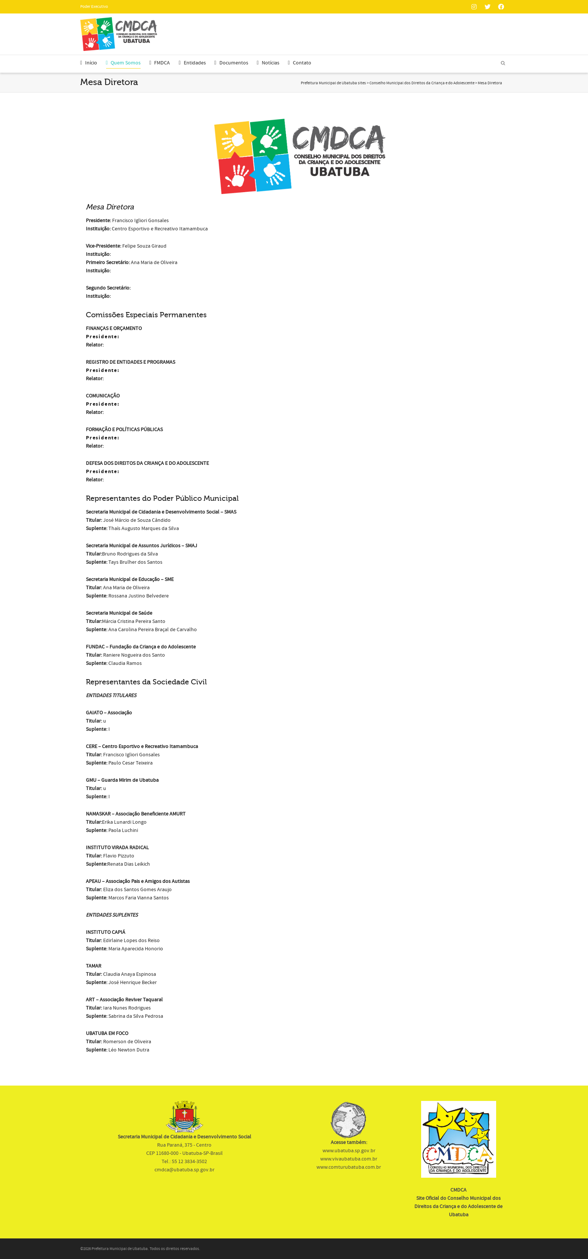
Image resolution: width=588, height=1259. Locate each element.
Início (88, 63)
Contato (299, 63)
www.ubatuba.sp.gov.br (348, 1150)
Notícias (268, 63)
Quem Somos (123, 64)
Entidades (192, 63)
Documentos (231, 63)
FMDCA (159, 63)
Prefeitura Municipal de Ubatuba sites (333, 83)
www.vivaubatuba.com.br (348, 1159)
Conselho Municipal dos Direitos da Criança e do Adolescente (421, 83)
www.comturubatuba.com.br (348, 1167)
